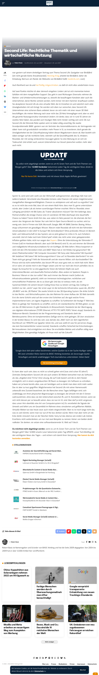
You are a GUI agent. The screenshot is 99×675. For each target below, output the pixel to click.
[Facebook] (86, 542)
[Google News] (37, 658)
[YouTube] (89, 542)
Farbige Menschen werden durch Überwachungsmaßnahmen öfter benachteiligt (49, 592)
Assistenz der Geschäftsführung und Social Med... (42, 451)
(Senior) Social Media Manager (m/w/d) (38, 479)
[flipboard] (46, 658)
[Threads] (58, 658)
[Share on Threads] (5, 101)
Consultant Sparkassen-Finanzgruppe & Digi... (41, 507)
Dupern (53, 240)
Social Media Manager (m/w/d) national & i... (40, 517)
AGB (75, 188)
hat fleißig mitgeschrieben (47, 85)
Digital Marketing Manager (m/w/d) (37, 460)
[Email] (94, 531)
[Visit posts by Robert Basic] (7, 63)
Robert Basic (19, 63)
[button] (83, 670)
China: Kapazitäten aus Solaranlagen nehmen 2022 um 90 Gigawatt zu (16, 573)
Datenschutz (39, 671)
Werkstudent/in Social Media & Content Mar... (41, 498)
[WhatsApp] (55, 658)
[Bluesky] (61, 658)
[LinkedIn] (43, 658)
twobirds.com (73, 79)
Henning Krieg (53, 76)
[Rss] (96, 542)
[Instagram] (93, 542)
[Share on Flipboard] (5, 85)
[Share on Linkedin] (5, 96)
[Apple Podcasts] (52, 658)
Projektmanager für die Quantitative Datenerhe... (42, 488)
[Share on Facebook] (5, 80)
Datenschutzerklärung (56, 188)
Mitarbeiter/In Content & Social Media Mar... (40, 470)
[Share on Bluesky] (5, 107)
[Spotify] (49, 658)
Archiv (8, 46)
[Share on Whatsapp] (5, 91)
